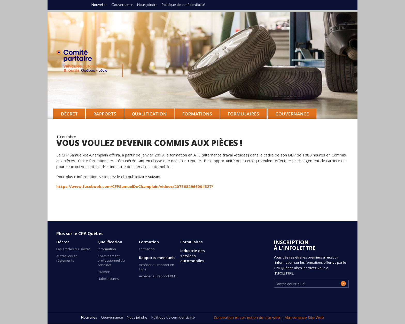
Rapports (104, 114)
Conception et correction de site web (247, 317)
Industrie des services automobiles (192, 255)
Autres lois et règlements (66, 258)
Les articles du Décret (73, 249)
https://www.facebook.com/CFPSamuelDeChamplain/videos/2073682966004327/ (134, 186)
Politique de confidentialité (183, 4)
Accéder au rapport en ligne (156, 266)
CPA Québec (84, 61)
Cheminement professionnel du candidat (111, 260)
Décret (62, 241)
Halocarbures (108, 278)
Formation (149, 241)
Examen (104, 271)
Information (107, 249)
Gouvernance (292, 114)
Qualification (110, 241)
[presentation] (313, 299)
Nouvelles (99, 4)
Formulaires (191, 241)
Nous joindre (147, 4)
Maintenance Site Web (304, 317)
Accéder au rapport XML (157, 276)
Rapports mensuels (157, 257)
